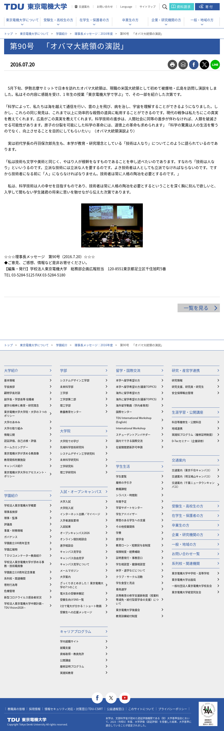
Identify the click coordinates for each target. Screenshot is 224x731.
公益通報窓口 (115, 709)
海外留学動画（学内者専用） (133, 405)
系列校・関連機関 (14, 578)
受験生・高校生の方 (58, 19)
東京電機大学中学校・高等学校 (190, 573)
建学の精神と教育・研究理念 (21, 405)
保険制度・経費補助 (128, 551)
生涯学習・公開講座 (187, 412)
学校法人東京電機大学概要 (20, 505)
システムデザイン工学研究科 (77, 453)
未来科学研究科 (69, 460)
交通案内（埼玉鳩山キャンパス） (192, 476)
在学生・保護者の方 (94, 19)
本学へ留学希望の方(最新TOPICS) (136, 387)
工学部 (64, 393)
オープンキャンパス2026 (75, 533)
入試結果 (65, 526)
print (172, 64)
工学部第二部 (68, 399)
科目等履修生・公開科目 (186, 422)
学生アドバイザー (126, 514)
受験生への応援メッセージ (76, 612)
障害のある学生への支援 (130, 520)
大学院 (65, 430)
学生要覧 (121, 476)
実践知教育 (66, 673)
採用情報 (34, 709)
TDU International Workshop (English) (133, 420)
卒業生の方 (130, 19)
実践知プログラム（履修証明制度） (193, 434)
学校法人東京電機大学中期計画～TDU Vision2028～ (24, 605)
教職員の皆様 (16, 709)
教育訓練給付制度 (126, 616)
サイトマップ (148, 6)
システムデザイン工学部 (74, 380)
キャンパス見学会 (70, 551)
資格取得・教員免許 (72, 654)
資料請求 (184, 6)
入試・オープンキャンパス (81, 491)
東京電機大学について (22, 19)
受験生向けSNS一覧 (72, 599)
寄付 (209, 6)
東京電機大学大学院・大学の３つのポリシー (25, 414)
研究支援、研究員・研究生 (188, 387)
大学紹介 (11, 370)
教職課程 (121, 489)
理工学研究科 (68, 472)
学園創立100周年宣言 (17, 543)
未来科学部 (66, 387)
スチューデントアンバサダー (133, 434)
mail (183, 64)
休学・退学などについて (130, 570)
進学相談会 (66, 545)
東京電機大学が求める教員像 (21, 453)
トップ (8, 33)
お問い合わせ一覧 (186, 553)
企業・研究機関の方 (166, 19)
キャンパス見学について (74, 564)
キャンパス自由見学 (72, 558)
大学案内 (65, 577)
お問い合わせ (105, 6)
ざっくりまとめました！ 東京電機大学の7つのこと (81, 585)
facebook (194, 64)
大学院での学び (69, 441)
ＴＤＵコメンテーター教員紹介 (23, 555)
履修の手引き (124, 482)
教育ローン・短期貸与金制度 (133, 545)
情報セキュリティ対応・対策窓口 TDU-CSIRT (74, 709)
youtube (124, 698)
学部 (63, 370)
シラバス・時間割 (126, 495)
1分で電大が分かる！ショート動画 (81, 606)
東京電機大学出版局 (184, 579)
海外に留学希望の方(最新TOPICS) (136, 399)
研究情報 (177, 380)
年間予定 (121, 501)
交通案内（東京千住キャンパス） (192, 470)
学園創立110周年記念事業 (19, 572)
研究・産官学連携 (186, 370)
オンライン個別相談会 (73, 539)
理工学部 (65, 405)
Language (126, 6)
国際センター (124, 412)
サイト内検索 (168, 6)
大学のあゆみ (12, 422)
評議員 (8, 524)
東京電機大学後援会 (128, 610)
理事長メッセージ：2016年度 (94, 33)
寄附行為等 (10, 585)
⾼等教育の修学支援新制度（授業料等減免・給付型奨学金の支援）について (137, 599)
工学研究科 (66, 466)
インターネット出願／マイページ (80, 514)
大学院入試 (66, 508)
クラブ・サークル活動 (129, 577)
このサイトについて (141, 709)
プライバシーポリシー (172, 709)
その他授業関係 (125, 526)
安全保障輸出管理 (182, 393)
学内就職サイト (69, 641)
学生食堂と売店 (125, 583)
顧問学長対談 (12, 393)
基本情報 (9, 380)
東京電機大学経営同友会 (186, 592)
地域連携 (177, 428)
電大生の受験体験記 (72, 593)
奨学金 (120, 539)
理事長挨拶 (10, 512)
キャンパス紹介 (13, 466)
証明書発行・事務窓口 (129, 558)
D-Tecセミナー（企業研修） (189, 441)
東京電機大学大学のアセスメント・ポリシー (25, 474)
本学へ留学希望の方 (128, 380)
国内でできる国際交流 (129, 441)
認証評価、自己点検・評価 (20, 441)
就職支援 (65, 648)
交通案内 (84, 6)
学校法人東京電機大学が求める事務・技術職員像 (24, 564)
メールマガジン (69, 570)
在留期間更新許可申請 (129, 447)
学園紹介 (61, 33)
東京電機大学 (27, 719)
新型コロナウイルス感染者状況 (23, 597)
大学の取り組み (13, 428)
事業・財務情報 (13, 530)
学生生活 (123, 466)
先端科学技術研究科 (72, 447)
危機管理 (9, 591)
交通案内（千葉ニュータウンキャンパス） (193, 485)
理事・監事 (10, 518)
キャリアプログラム (75, 631)
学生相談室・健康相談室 (130, 564)
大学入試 (65, 501)
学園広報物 (10, 549)
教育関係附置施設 (14, 460)
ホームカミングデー (16, 447)
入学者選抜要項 (69, 520)
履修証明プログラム (72, 666)
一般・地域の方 (202, 19)
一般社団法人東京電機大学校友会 (192, 586)
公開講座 (65, 660)
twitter (204, 64)
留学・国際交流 (128, 370)
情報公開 (9, 434)
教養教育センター (70, 412)
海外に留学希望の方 (128, 393)
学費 (118, 533)
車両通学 (121, 589)
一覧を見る (196, 307)
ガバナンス (10, 537)
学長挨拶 (9, 387)
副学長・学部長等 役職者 (19, 399)
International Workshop (130, 428)
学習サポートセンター (129, 507)
